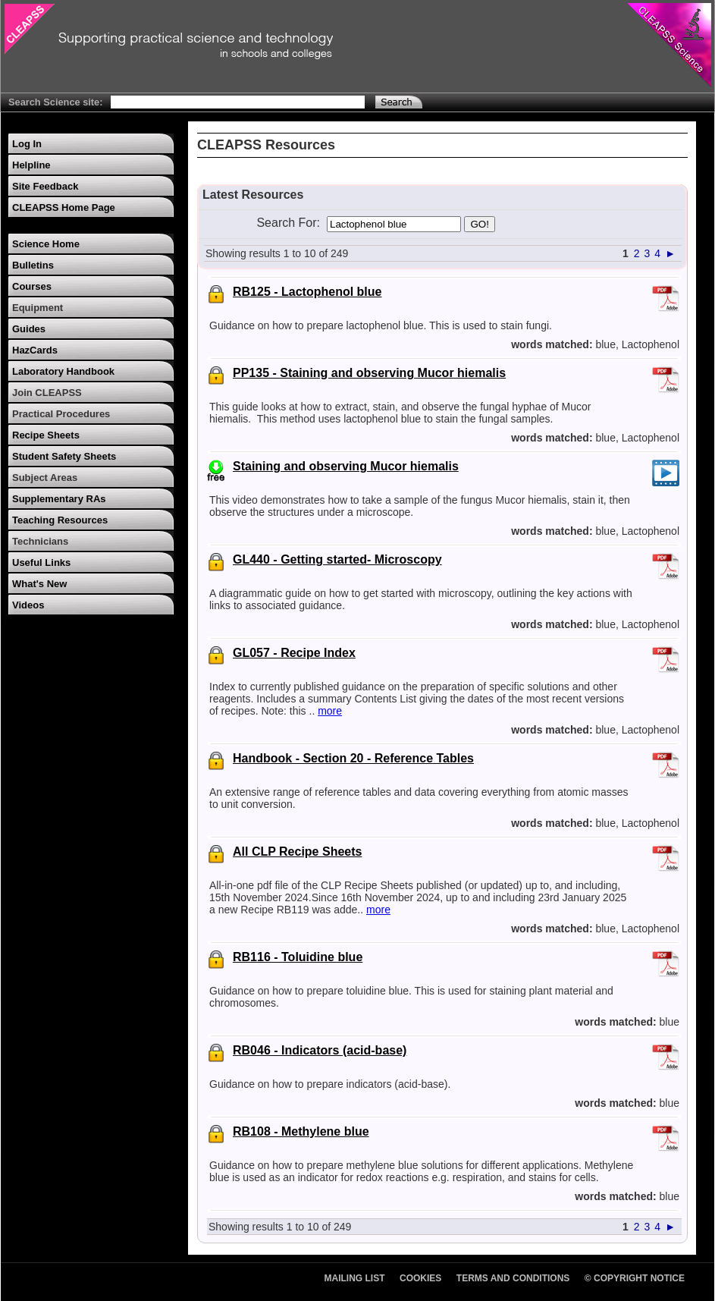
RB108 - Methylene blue (301, 1131)
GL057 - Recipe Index (294, 652)
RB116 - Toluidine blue (297, 957)
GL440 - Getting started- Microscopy (337, 559)
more (330, 711)
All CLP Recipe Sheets (297, 851)
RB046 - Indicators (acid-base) (319, 1050)
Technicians (40, 541)
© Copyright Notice (635, 1278)
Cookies (420, 1278)
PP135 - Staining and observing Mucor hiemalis (369, 372)
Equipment (37, 307)
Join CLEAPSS (47, 392)
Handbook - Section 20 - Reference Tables (353, 758)
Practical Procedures (61, 414)
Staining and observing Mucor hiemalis (346, 466)
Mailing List (355, 1278)
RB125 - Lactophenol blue (307, 291)
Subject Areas (44, 477)
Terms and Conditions (513, 1278)
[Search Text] (238, 102)
